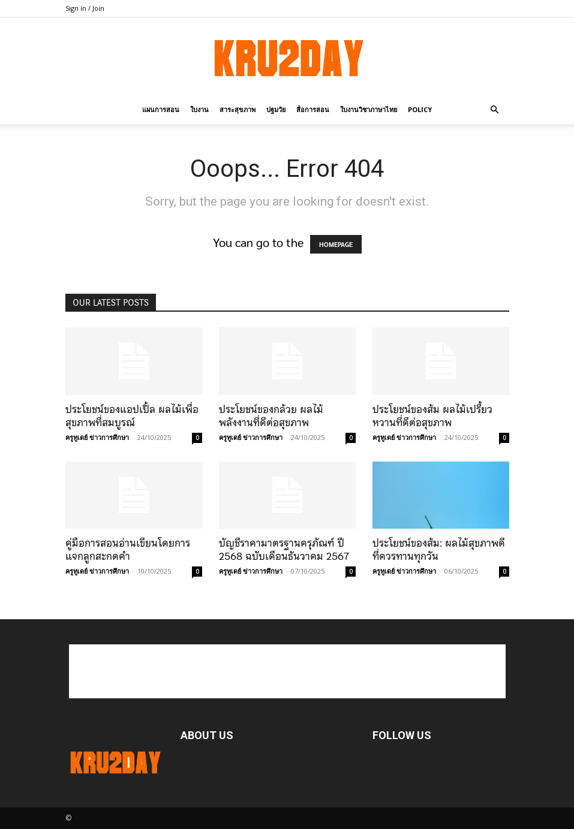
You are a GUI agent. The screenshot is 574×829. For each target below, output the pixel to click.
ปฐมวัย (276, 109)
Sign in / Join (84, 8)
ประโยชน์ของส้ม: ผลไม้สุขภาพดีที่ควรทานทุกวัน (438, 550)
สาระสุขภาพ (238, 109)
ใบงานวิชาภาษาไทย (368, 109)
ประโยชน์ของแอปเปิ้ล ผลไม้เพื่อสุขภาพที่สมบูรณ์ (132, 416)
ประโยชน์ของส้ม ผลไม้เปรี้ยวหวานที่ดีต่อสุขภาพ (432, 416)
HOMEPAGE (336, 244)
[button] (494, 109)
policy (420, 109)
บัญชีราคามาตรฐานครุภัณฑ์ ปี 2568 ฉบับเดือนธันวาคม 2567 (284, 550)
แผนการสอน (160, 109)
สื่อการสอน (312, 109)
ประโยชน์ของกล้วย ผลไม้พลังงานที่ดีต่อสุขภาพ (271, 416)
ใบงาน (199, 109)
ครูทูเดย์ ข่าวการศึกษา (97, 437)
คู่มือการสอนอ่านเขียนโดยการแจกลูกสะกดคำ (127, 550)
